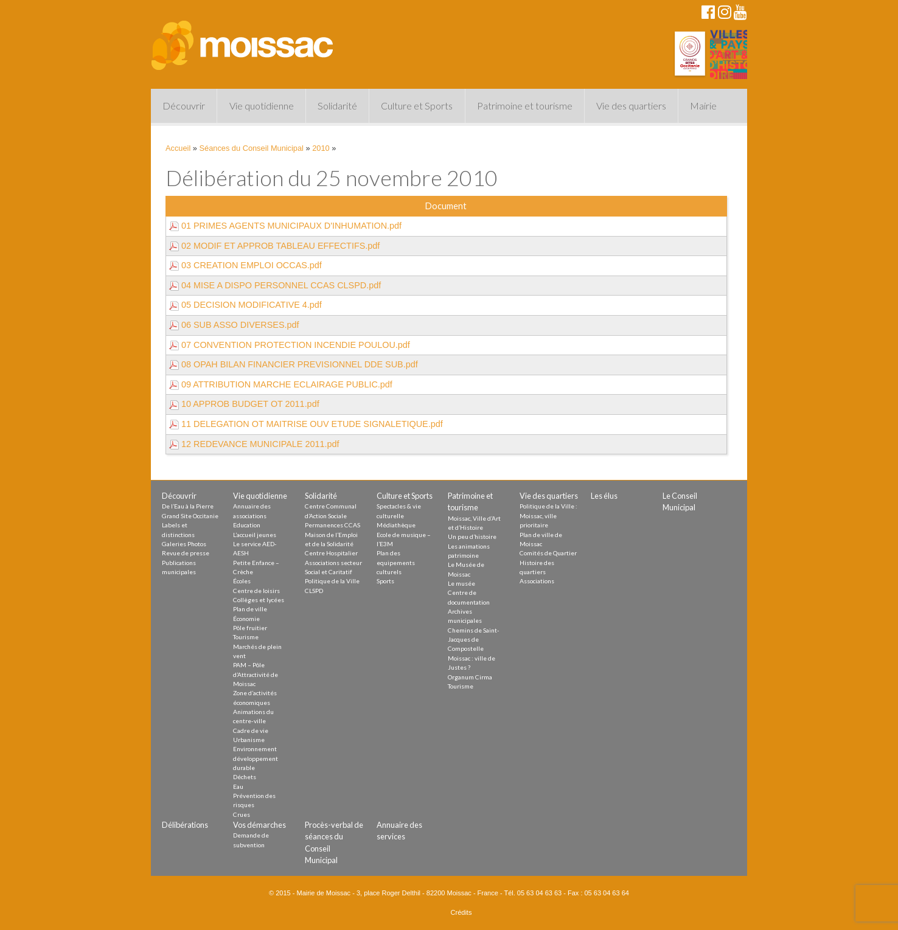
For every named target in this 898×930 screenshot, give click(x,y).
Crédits (461, 912)
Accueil (177, 148)
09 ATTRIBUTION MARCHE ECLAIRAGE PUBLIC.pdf (280, 384)
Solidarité (337, 105)
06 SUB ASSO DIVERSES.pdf (234, 325)
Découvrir (183, 105)
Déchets (244, 776)
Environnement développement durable (255, 758)
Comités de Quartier (548, 553)
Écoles (242, 581)
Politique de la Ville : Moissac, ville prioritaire (548, 515)
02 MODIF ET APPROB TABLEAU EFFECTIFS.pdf (274, 246)
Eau (238, 786)
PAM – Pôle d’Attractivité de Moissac (255, 674)
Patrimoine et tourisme (525, 105)
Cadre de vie (250, 730)
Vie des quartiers (631, 105)
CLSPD (314, 590)
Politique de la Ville (332, 581)
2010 (320, 148)
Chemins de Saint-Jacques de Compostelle (473, 639)
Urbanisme (249, 739)
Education (246, 525)
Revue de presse (185, 553)
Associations (537, 581)
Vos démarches (259, 825)
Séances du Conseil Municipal (252, 148)
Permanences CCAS (332, 525)
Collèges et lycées (258, 599)
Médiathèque (396, 525)
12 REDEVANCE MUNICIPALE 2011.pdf (254, 444)
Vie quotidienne (261, 105)
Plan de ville (250, 608)
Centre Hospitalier (331, 553)
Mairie (703, 105)
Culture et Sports (417, 105)
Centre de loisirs (256, 590)
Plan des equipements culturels (396, 562)
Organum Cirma (470, 677)
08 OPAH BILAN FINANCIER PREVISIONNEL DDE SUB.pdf (293, 364)
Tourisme (246, 636)
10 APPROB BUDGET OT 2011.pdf (244, 404)
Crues (241, 814)
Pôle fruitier (250, 627)
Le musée (461, 583)
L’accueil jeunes (254, 534)
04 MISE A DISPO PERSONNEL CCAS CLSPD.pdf (275, 285)
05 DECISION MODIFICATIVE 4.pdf (245, 305)
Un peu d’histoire (472, 536)
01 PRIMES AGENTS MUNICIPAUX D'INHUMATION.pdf (285, 226)
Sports (385, 581)
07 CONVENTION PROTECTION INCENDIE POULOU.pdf (289, 345)
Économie (246, 618)
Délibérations (185, 825)
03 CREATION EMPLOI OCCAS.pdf (245, 265)
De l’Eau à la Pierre (188, 506)
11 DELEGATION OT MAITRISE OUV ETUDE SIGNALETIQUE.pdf (306, 424)
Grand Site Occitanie (190, 515)
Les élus (604, 496)
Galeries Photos (184, 543)
